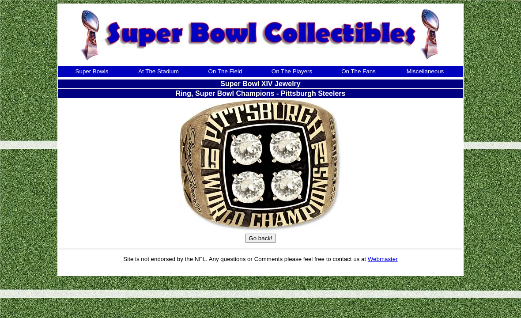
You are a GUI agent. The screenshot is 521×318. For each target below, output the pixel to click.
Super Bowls (92, 71)
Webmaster (383, 259)
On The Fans (358, 71)
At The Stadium (158, 71)
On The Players (292, 71)
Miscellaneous (425, 71)
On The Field (225, 71)
